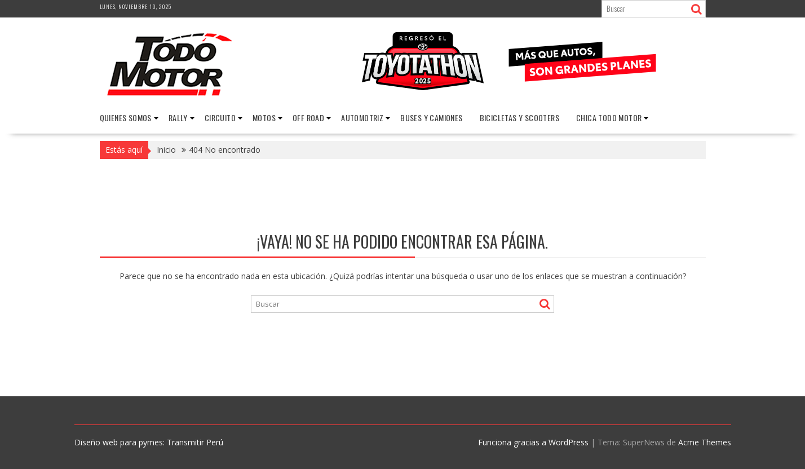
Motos (264, 117)
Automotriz (362, 117)
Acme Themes (704, 442)
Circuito (220, 117)
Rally (178, 117)
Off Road (308, 117)
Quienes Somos (126, 117)
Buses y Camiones (431, 117)
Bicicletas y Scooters (519, 117)
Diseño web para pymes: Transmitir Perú (148, 442)
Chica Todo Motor (609, 117)
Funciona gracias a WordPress (533, 442)
